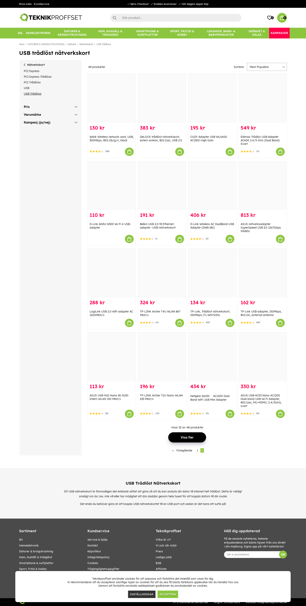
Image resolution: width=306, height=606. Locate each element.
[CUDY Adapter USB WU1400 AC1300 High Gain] (212, 98)
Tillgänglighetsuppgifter (103, 569)
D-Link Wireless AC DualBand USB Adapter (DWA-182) (212, 225)
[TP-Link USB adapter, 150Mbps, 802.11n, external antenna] (262, 272)
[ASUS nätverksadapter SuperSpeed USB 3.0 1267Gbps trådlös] (262, 185)
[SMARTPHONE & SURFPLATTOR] (147, 33)
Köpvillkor (94, 551)
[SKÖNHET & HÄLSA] (257, 33)
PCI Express (31, 71)
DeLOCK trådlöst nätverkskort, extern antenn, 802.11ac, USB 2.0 (161, 138)
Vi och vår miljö (166, 545)
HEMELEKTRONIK (29, 545)
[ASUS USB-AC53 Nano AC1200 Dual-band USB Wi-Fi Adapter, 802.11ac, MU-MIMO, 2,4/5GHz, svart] (262, 356)
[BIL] (20, 33)
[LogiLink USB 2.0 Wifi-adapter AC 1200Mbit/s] (111, 272)
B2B (158, 563)
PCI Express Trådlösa (38, 76)
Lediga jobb (164, 557)
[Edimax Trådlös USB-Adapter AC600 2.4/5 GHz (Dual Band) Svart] (262, 98)
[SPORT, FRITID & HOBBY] (182, 33)
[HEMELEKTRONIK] (38, 33)
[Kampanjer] (279, 33)
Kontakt (92, 545)
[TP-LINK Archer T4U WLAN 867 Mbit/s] (162, 272)
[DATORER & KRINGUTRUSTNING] (72, 33)
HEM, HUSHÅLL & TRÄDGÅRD (35, 557)
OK (283, 554)
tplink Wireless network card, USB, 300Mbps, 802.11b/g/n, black (112, 138)
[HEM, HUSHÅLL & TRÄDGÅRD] (110, 33)
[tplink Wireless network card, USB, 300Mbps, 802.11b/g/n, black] (111, 98)
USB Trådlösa (103, 44)
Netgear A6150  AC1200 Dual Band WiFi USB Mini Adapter (210, 397)
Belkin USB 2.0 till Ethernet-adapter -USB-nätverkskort (158, 225)
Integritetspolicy (98, 557)
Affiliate (161, 569)
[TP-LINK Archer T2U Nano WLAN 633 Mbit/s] (162, 356)
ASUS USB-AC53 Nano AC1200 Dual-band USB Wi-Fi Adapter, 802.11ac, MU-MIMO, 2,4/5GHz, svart (261, 401)
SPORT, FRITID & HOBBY (33, 569)
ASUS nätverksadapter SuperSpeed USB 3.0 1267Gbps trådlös (261, 227)
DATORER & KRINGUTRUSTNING (46, 44)
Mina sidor (25, 3)
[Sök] (175, 18)
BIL (21, 539)
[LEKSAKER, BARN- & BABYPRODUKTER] (221, 33)
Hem (21, 44)
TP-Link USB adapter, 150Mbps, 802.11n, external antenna (261, 313)
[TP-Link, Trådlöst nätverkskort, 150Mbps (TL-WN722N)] (212, 272)
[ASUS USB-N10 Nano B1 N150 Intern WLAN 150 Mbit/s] (111, 356)
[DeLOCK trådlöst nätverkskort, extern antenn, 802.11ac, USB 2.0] (162, 98)
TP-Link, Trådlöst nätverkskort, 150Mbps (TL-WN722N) (210, 313)
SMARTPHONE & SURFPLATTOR (36, 563)
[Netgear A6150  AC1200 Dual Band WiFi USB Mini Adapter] (212, 356)
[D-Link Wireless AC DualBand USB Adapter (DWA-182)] (212, 185)
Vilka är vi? (163, 539)
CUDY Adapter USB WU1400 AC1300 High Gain (208, 138)
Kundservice (41, 3)
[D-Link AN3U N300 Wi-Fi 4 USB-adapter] (111, 185)
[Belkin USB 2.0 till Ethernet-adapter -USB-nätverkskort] (162, 185)
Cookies (92, 563)
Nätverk (72, 44)
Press (159, 551)
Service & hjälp (97, 539)
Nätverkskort (86, 44)
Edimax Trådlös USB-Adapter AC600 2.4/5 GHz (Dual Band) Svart (260, 140)
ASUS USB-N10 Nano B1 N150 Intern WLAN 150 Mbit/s (109, 397)
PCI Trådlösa (32, 82)
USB (26, 88)
